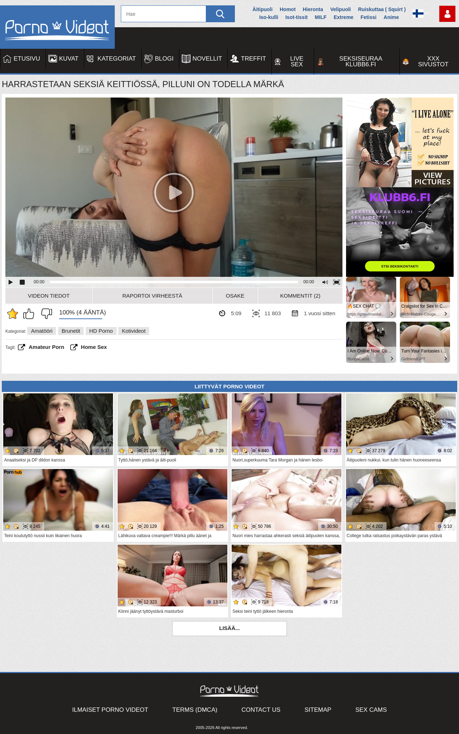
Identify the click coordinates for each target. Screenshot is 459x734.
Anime (391, 17)
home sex (94, 347)
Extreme (343, 17)
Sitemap (317, 709)
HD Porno (101, 331)
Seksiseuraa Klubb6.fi (360, 61)
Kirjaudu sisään (447, 14)
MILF (321, 17)
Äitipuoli (262, 9)
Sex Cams (371, 709)
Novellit (207, 58)
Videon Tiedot (49, 296)
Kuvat (69, 58)
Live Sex (296, 61)
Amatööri (41, 331)
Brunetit (71, 331)
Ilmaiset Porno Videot (110, 709)
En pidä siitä (45, 313)
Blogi (164, 58)
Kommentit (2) (300, 296)
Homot (287, 9)
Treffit (253, 58)
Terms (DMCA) (195, 709)
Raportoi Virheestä (152, 296)
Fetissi (369, 17)
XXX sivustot (433, 61)
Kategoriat (117, 58)
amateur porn (46, 347)
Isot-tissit (296, 17)
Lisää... (229, 628)
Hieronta (313, 9)
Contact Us (260, 709)
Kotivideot (134, 331)
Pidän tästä (30, 313)
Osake (235, 296)
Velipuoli (340, 9)
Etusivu (27, 58)
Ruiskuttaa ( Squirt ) (382, 9)
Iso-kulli (268, 17)
